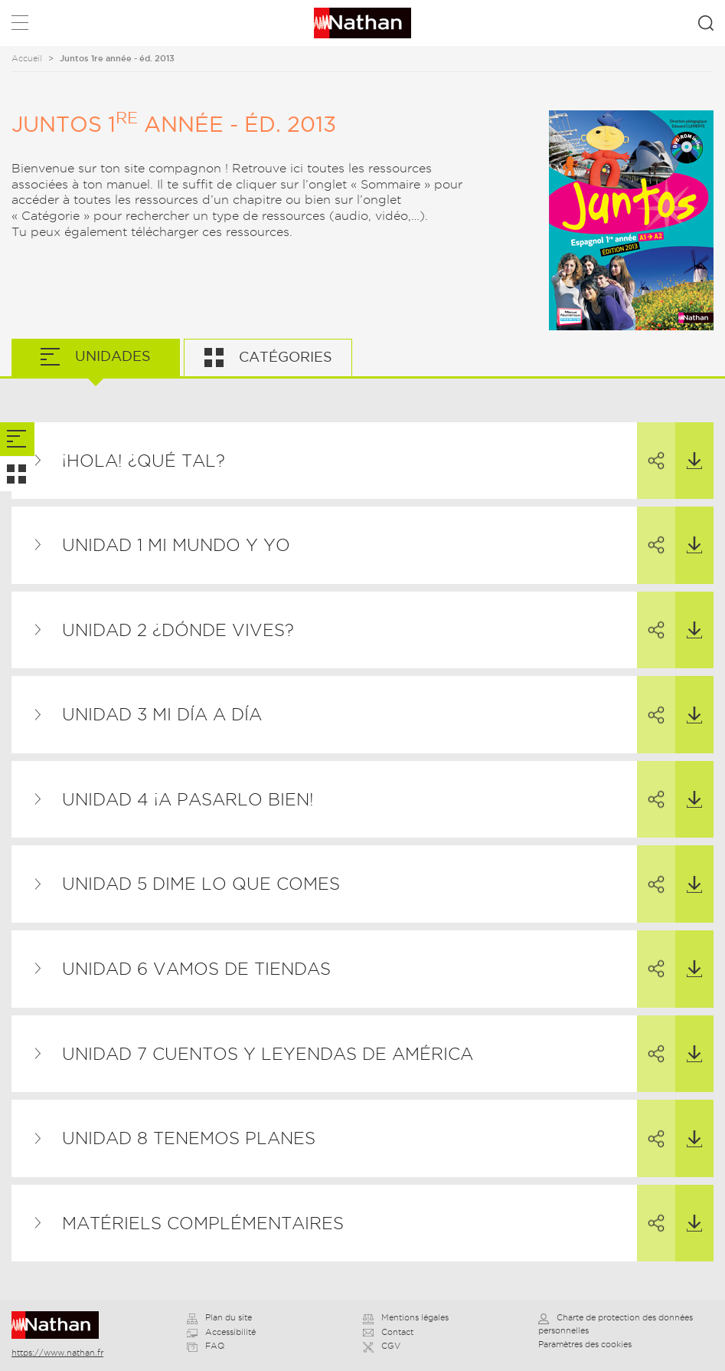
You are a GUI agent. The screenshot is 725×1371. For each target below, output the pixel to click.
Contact (388, 1332)
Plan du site (219, 1317)
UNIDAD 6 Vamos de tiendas (196, 968)
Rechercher (706, 23)
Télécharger (688, 446)
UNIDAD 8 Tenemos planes (188, 1138)
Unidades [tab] (111, 356)
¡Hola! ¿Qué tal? (143, 460)
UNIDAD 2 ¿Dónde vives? (178, 630)
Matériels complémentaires (203, 1223)
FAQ (205, 1345)
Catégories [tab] (283, 356)
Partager (651, 447)
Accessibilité (221, 1332)
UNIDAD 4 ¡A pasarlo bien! (188, 799)
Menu (19, 25)
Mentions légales (406, 1317)
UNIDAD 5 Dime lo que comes (201, 883)
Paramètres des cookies (585, 1344)
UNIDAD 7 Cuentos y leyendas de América (267, 1054)
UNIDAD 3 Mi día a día (162, 714)
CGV (381, 1345)
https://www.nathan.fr (57, 1352)
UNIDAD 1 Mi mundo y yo (176, 545)
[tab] (17, 439)
